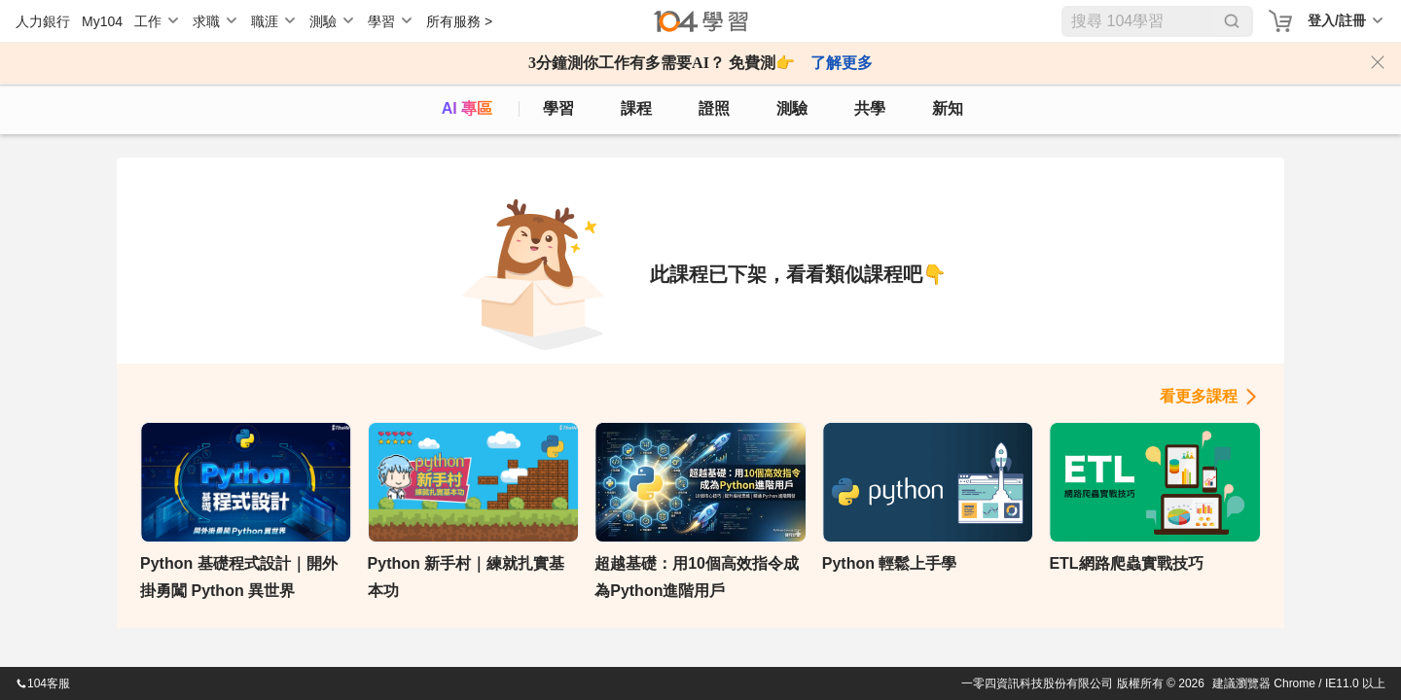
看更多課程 (1199, 396)
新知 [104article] (947, 108)
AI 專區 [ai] (467, 108)
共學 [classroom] (869, 108)
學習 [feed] (558, 108)
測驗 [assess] (792, 108)
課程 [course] (636, 108)
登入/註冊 (1337, 20)
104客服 (43, 683)
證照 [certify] (714, 108)
